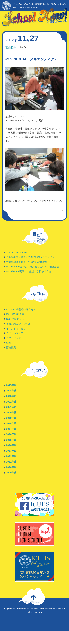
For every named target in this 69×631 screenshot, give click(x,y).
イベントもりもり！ (17, 328)
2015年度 (11, 439)
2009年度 (11, 472)
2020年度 (11, 412)
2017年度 (11, 429)
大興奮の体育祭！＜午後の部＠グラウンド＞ (30, 257)
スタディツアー (14, 338)
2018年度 (11, 423)
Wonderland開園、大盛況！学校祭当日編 (28, 271)
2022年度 (11, 401)
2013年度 (11, 450)
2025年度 (11, 385)
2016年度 (11, 434)
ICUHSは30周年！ (16, 314)
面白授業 (10, 47)
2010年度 (11, 467)
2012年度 (11, 456)
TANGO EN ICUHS (16, 252)
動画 (8, 342)
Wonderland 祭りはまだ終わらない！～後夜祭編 (32, 266)
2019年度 (11, 418)
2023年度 (11, 396)
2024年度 (11, 390)
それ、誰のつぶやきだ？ (19, 323)
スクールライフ (14, 333)
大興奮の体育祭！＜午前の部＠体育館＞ (28, 261)
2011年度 (11, 461)
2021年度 (11, 407)
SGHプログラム (15, 319)
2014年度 (11, 445)
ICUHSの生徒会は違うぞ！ (21, 309)
